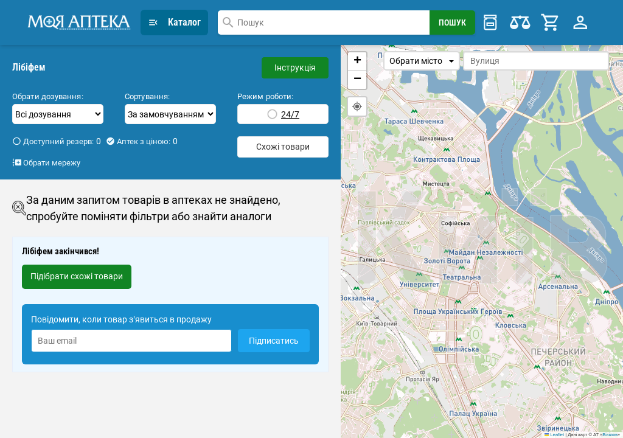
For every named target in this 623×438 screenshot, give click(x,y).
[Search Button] (452, 22)
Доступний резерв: (56, 141)
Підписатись (274, 341)
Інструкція (295, 67)
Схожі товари (283, 146)
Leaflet (554, 434)
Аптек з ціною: (142, 141)
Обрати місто (421, 61)
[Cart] (550, 22)
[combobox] (324, 22)
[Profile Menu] (580, 22)
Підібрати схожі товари (76, 276)
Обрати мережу (46, 162)
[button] (357, 61)
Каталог (174, 22)
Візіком (609, 434)
